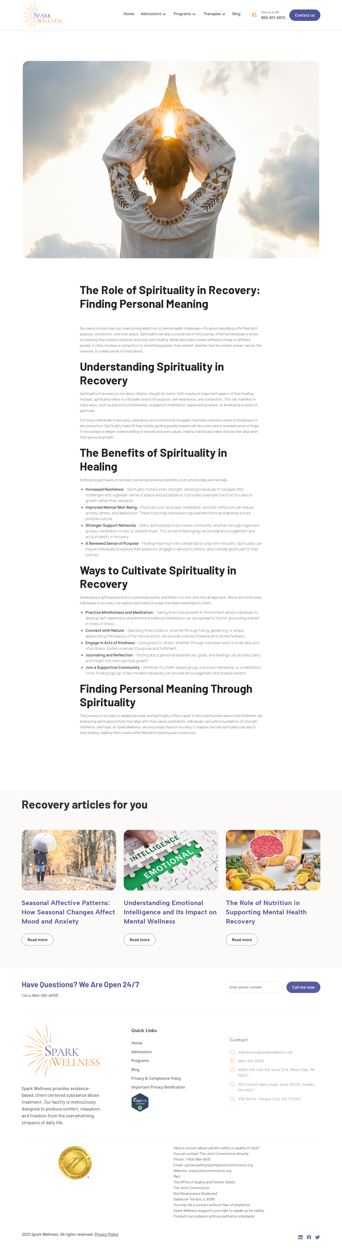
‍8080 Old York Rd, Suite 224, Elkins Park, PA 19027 (276, 1082)
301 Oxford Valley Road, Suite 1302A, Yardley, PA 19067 (276, 1097)
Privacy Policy (107, 1237)
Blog (236, 13)
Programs (182, 13)
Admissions (151, 13)
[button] (154, 15)
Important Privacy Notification (158, 1092)
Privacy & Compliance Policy (156, 1083)
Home (129, 13)
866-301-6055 (273, 17)
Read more (38, 941)
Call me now (303, 988)
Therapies (212, 13)
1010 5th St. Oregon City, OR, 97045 (269, 1109)
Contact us (305, 15)
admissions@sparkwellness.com (265, 1062)
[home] (42, 15)
